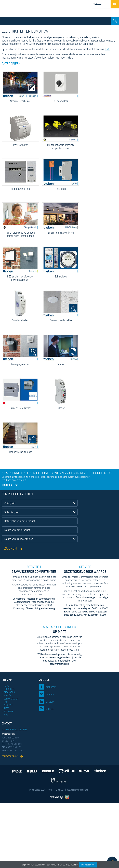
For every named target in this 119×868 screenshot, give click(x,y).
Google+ (50, 708)
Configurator (11, 698)
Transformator (20, 145)
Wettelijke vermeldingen (77, 790)
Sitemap (59, 790)
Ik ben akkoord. (88, 864)
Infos (6, 708)
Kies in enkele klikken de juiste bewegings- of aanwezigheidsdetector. (57, 472)
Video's (7, 695)
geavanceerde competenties (34, 569)
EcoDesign (9, 711)
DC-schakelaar (61, 101)
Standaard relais (20, 320)
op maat (59, 629)
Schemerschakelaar (20, 101)
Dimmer (61, 364)
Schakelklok (61, 276)
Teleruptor (61, 188)
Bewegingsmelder (20, 364)
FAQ (6, 701)
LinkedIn (50, 701)
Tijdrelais (61, 408)
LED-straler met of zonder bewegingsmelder (20, 278)
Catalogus (9, 692)
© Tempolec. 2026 (37, 789)
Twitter (50, 694)
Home (6, 685)
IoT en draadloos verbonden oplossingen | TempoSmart (20, 234)
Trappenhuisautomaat (20, 452)
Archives (8, 705)
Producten (9, 689)
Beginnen (7, 484)
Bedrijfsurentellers (20, 188)
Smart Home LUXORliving (61, 232)
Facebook (51, 687)
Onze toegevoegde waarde (85, 569)
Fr (114, 4)
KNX (107, 49)
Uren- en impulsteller (20, 408)
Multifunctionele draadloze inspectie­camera (61, 146)
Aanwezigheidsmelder (61, 320)
